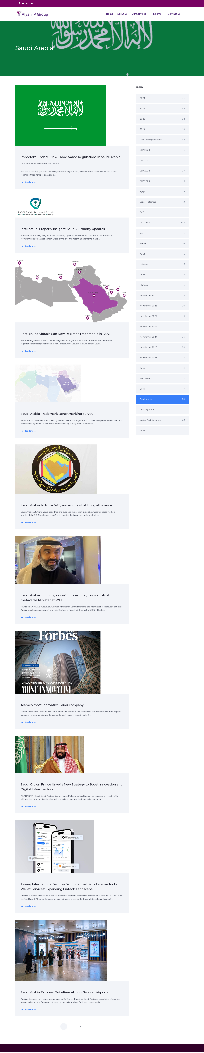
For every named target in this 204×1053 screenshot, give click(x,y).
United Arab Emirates (162, 420)
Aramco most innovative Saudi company (52, 706)
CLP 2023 (162, 182)
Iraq (162, 234)
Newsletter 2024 (162, 337)
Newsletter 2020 (162, 296)
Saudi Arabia (162, 400)
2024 (162, 130)
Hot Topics (162, 223)
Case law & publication (162, 140)
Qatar (162, 389)
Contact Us (174, 14)
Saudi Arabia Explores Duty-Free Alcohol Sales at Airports (64, 993)
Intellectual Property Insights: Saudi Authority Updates (63, 230)
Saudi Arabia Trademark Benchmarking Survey (57, 414)
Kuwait (162, 254)
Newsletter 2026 (162, 358)
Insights (157, 14)
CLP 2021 (162, 161)
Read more (30, 183)
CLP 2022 (162, 171)
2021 (162, 99)
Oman (162, 369)
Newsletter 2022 (162, 317)
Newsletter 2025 (162, 348)
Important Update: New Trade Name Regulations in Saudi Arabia (70, 158)
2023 (162, 119)
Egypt (162, 192)
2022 (162, 109)
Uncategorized (162, 410)
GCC (162, 213)
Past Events (162, 379)
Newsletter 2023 (162, 327)
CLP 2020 (162, 150)
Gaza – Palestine (162, 202)
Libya (162, 275)
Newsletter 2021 (162, 306)
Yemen (162, 431)
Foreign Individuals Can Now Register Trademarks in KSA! (65, 335)
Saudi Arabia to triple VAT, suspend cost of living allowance (66, 506)
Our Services (138, 14)
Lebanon (162, 265)
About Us (122, 14)
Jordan (162, 244)
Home (109, 14)
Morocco (162, 285)
